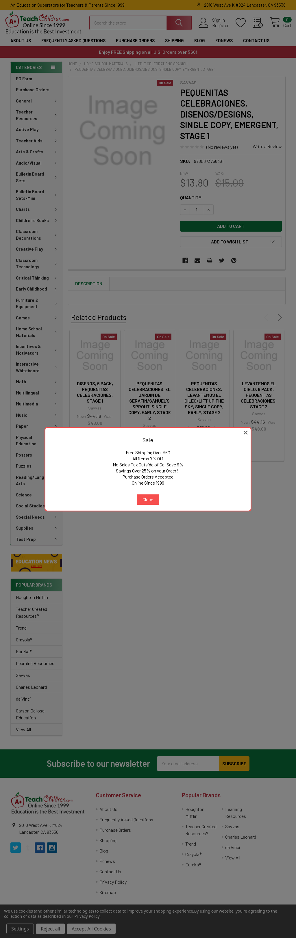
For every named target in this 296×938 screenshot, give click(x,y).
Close (148, 499)
